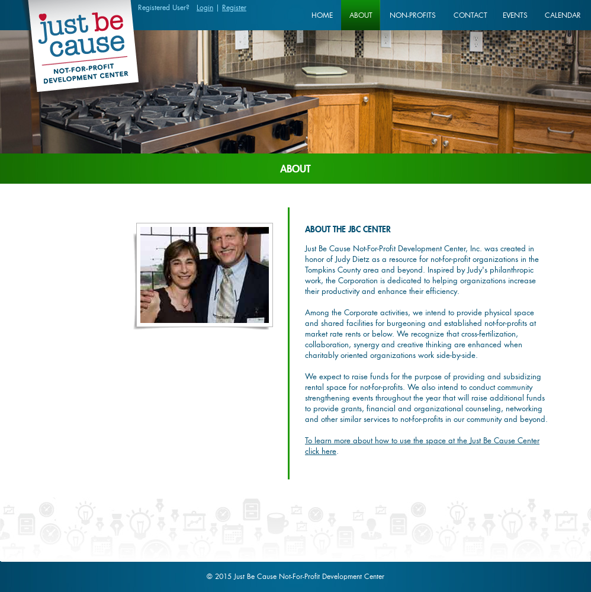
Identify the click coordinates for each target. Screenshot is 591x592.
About (360, 15)
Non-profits (413, 15)
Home (322, 15)
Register (234, 7)
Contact (470, 15)
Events (515, 15)
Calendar (563, 15)
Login (205, 7)
